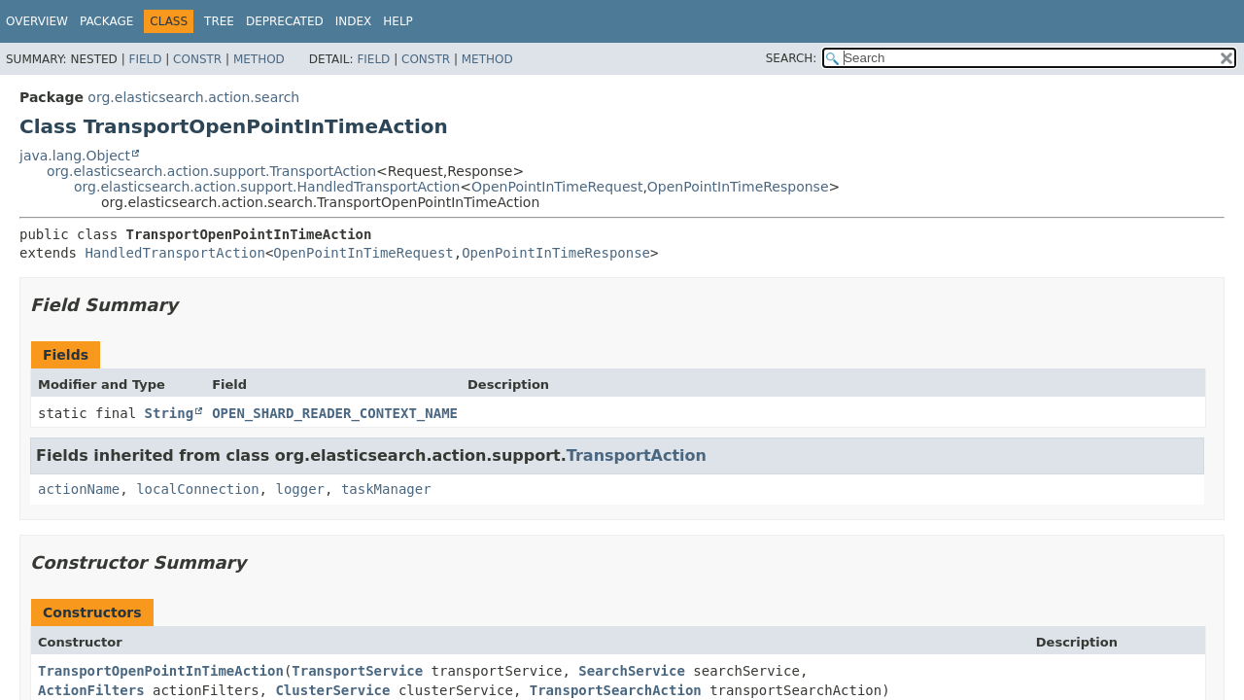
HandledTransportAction (174, 253)
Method (259, 59)
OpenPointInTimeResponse (738, 186)
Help (398, 21)
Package (106, 21)
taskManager (386, 489)
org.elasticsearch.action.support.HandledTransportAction (267, 186)
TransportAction (637, 455)
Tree (219, 21)
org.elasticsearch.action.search (193, 97)
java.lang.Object (74, 155)
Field (144, 59)
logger (300, 489)
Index (353, 21)
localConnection (197, 489)
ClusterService (332, 690)
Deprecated (285, 21)
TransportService (357, 671)
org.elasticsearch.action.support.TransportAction (211, 171)
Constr (197, 59)
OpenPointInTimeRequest (556, 186)
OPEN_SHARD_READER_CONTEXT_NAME (335, 413)
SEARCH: (791, 58)
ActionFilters (91, 690)
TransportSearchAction (616, 690)
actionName (79, 489)
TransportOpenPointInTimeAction (161, 671)
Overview (37, 21)
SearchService (631, 671)
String (169, 413)
